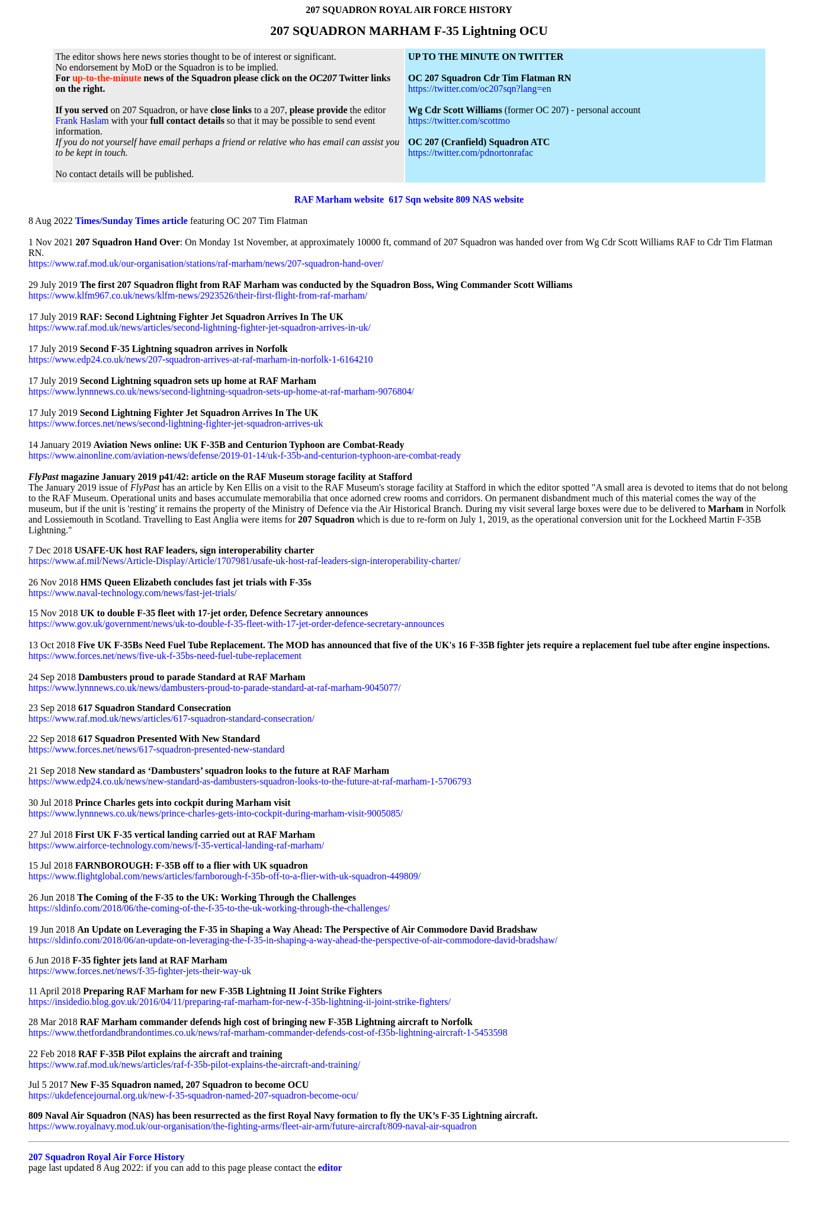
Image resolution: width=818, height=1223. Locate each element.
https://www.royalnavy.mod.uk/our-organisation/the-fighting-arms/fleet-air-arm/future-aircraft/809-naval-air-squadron (252, 1126)
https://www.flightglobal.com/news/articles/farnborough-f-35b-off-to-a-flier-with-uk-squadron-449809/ (224, 876)
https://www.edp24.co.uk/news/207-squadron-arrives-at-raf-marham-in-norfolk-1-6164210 (200, 359)
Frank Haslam (83, 121)
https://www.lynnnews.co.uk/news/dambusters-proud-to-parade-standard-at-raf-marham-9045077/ (214, 688)
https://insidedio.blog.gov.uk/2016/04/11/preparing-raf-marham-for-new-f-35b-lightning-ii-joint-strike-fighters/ (239, 1002)
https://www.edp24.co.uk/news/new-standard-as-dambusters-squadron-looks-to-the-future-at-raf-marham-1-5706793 (249, 781)
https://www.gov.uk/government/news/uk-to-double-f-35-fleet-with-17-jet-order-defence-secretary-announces (236, 624)
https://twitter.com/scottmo (459, 121)
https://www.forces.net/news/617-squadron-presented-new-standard (156, 749)
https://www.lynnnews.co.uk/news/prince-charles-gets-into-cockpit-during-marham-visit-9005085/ (215, 813)
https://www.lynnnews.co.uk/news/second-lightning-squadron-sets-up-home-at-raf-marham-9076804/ (221, 391)
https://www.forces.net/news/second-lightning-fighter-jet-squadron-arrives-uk (175, 423)
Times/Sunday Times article (131, 221)
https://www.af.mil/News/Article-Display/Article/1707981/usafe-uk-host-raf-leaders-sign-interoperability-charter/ (244, 561)
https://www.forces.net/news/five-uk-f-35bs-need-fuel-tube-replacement (164, 656)
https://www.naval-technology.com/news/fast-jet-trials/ (132, 593)
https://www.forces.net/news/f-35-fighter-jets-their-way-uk (139, 971)
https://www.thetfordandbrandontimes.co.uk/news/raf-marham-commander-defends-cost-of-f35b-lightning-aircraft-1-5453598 (268, 1032)
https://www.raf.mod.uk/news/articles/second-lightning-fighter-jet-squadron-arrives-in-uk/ (199, 327)
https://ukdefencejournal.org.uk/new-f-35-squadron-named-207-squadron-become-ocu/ (193, 1095)
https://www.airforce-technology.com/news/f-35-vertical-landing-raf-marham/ (176, 845)
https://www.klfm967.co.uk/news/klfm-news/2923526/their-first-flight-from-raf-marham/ (197, 295)
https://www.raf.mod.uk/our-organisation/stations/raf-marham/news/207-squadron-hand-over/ (206, 263)
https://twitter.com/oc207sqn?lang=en (479, 89)
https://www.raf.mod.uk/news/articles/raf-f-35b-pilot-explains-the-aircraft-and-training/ (194, 1064)
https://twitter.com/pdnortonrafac (470, 153)
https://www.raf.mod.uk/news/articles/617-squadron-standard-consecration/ (171, 718)
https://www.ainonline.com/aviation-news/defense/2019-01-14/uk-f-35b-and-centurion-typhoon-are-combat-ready (244, 455)
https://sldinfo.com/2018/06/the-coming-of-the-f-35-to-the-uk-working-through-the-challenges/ (209, 908)
